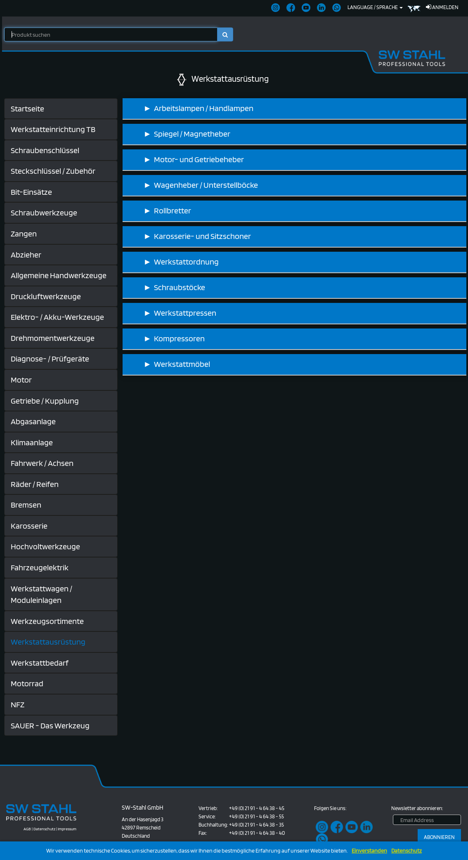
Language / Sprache (375, 7)
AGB (27, 828)
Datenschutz (406, 851)
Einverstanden (369, 851)
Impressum (67, 828)
